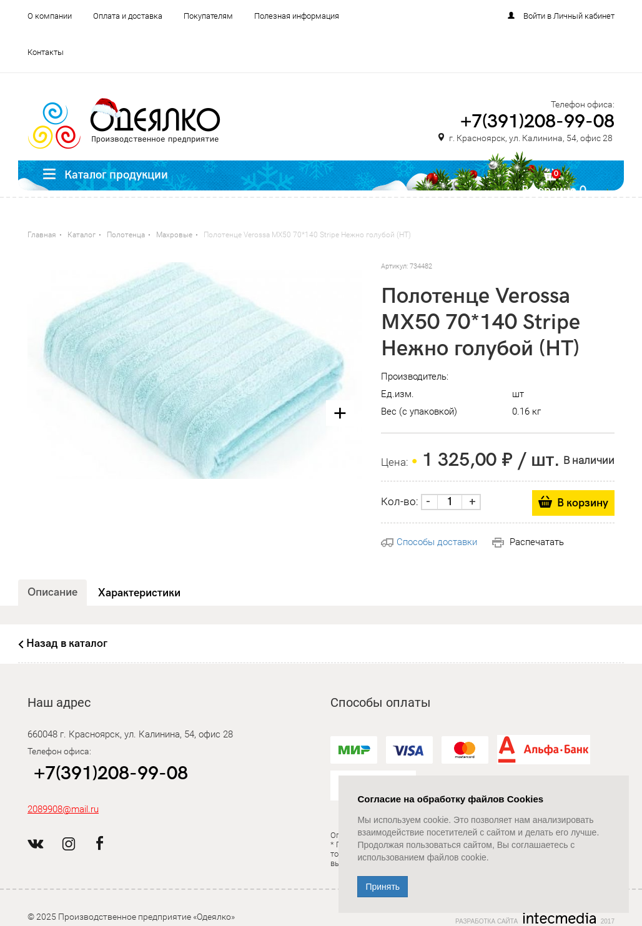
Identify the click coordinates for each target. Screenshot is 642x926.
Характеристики (139, 592)
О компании (49, 16)
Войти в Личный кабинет (569, 16)
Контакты (45, 52)
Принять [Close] (382, 887)
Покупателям (208, 16)
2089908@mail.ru (63, 809)
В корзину (582, 503)
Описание (52, 592)
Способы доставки (429, 542)
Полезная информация (296, 16)
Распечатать (528, 542)
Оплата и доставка (127, 16)
